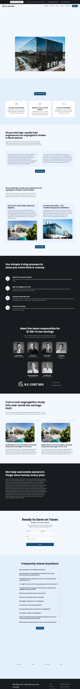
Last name (42, 531)
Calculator (46, 6)
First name (28, 531)
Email (27, 536)
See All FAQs (40, 628)
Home (50, 684)
